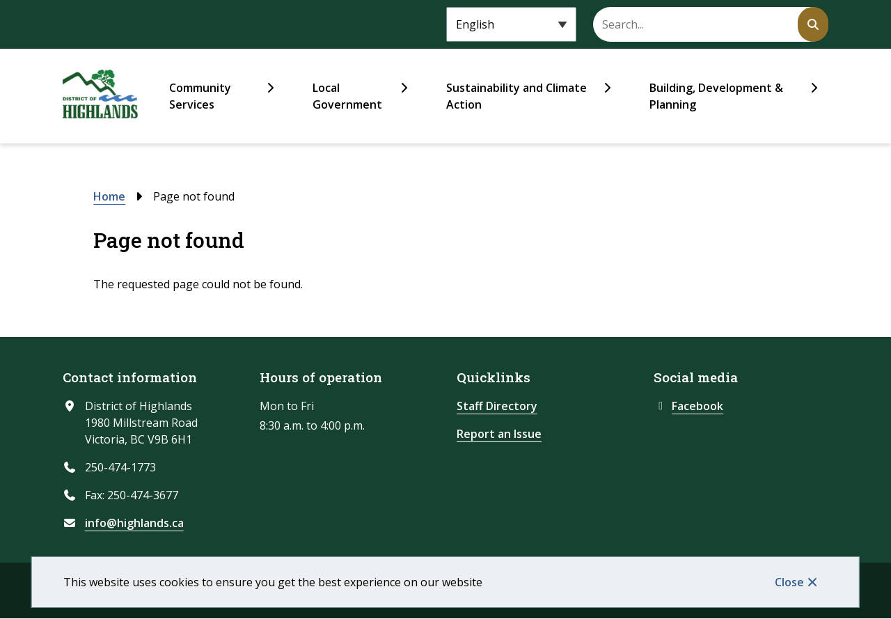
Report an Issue (499, 433)
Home (109, 196)
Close (789, 582)
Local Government (347, 96)
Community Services (200, 96)
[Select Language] (511, 24)
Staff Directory (497, 406)
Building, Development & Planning (716, 96)
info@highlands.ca (134, 523)
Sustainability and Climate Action (516, 96)
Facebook (688, 406)
